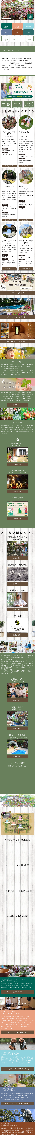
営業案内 (3, 50)
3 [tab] (20, 21)
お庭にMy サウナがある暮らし (17, 341)
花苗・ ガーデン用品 (6, 27)
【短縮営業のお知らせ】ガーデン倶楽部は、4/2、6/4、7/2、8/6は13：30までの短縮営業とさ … (17, 59)
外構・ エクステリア (6, 33)
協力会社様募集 (5, 40)
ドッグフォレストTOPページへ (17, 1069)
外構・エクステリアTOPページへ (17, 1103)
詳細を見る (17, 405)
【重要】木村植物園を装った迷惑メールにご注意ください (17, 68)
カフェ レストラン (17, 27)
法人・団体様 (28, 32)
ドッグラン (28, 26)
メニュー (31, 50)
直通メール (10, 50)
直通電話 (17, 50)
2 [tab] (17, 21)
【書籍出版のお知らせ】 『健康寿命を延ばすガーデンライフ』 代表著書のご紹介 (17, 64)
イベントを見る (17, 293)
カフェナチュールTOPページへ (17, 1032)
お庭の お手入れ (17, 33)
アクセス (24, 50)
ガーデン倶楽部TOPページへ (17, 992)
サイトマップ (21, 39)
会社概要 (30, 39)
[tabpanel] (17, 10)
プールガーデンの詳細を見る (17, 317)
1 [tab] (15, 21)
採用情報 (13, 39)
